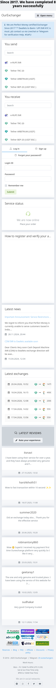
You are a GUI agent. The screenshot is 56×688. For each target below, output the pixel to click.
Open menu (44, 15)
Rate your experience (28, 440)
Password (9, 174)
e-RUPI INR (13, 62)
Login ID (9, 163)
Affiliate (30, 650)
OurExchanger (11, 15)
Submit (10, 191)
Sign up (40, 148)
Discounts (40, 650)
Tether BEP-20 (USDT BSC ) (20, 87)
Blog (15, 650)
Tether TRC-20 (14, 70)
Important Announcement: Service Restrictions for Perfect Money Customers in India (28, 317)
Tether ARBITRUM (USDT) (20, 78)
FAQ (21, 650)
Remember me (15, 185)
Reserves (6, 650)
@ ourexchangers (45, 658)
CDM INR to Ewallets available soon (21, 341)
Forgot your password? (28, 155)
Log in (15, 148)
